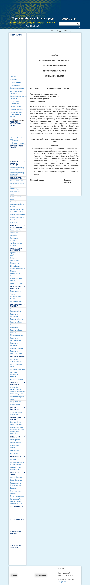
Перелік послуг (15, 443)
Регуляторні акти (16, 301)
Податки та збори (16, 283)
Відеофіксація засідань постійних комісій (17, 204)
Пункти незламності (17, 496)
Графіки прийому (16, 230)
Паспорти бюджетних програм (14, 374)
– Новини (13, 79)
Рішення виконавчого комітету (15, 273)
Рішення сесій (15, 263)
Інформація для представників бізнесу (16, 114)
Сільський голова (16, 181)
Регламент (14, 453)
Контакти (13, 222)
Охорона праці (15, 106)
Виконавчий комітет (17, 214)
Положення (14, 451)
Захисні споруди (16, 480)
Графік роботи (15, 440)
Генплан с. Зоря (16, 330)
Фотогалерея (15, 405)
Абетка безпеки (16, 477)
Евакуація (13, 488)
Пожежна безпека (16, 109)
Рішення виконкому (25, 31)
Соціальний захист (17, 88)
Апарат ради (14, 189)
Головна (13, 31)
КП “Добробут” (15, 402)
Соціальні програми (17, 369)
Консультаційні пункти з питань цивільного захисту (17, 501)
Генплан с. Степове (17, 322)
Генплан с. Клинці (16, 319)
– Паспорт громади (17, 143)
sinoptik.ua (62, 582)
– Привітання (15, 85)
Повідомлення (15, 291)
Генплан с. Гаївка (16, 348)
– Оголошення (15, 82)
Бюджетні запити (16, 380)
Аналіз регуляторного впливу (15, 296)
